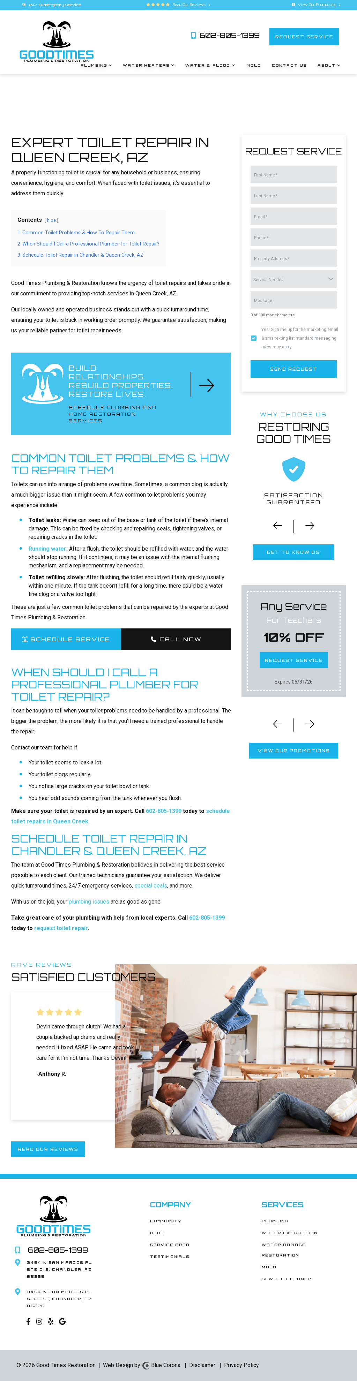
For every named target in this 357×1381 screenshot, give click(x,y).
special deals (150, 885)
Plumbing (275, 1221)
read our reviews (48, 1149)
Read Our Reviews (190, 4)
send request (293, 368)
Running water (47, 548)
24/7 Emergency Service (51, 5)
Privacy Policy (241, 1365)
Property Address (272, 258)
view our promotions (293, 750)
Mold (269, 1267)
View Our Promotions (316, 4)
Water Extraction (290, 1233)
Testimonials (169, 1256)
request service (304, 36)
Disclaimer (202, 1365)
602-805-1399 (225, 35)
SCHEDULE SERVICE (66, 639)
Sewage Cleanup (286, 1279)
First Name (265, 175)
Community (165, 1221)
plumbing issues (89, 901)
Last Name (265, 196)
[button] (273, 528)
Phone (261, 237)
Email (260, 216)
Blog (157, 1233)
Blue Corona (161, 1365)
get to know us (293, 552)
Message (263, 300)
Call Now (175, 639)
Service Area (170, 1245)
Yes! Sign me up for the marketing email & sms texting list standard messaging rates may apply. (299, 338)
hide (51, 220)
